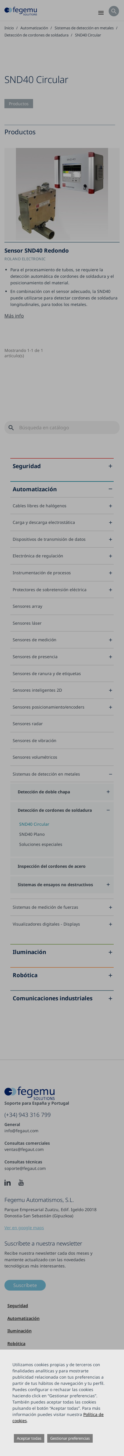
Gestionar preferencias (70, 1438)
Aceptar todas (29, 1438)
